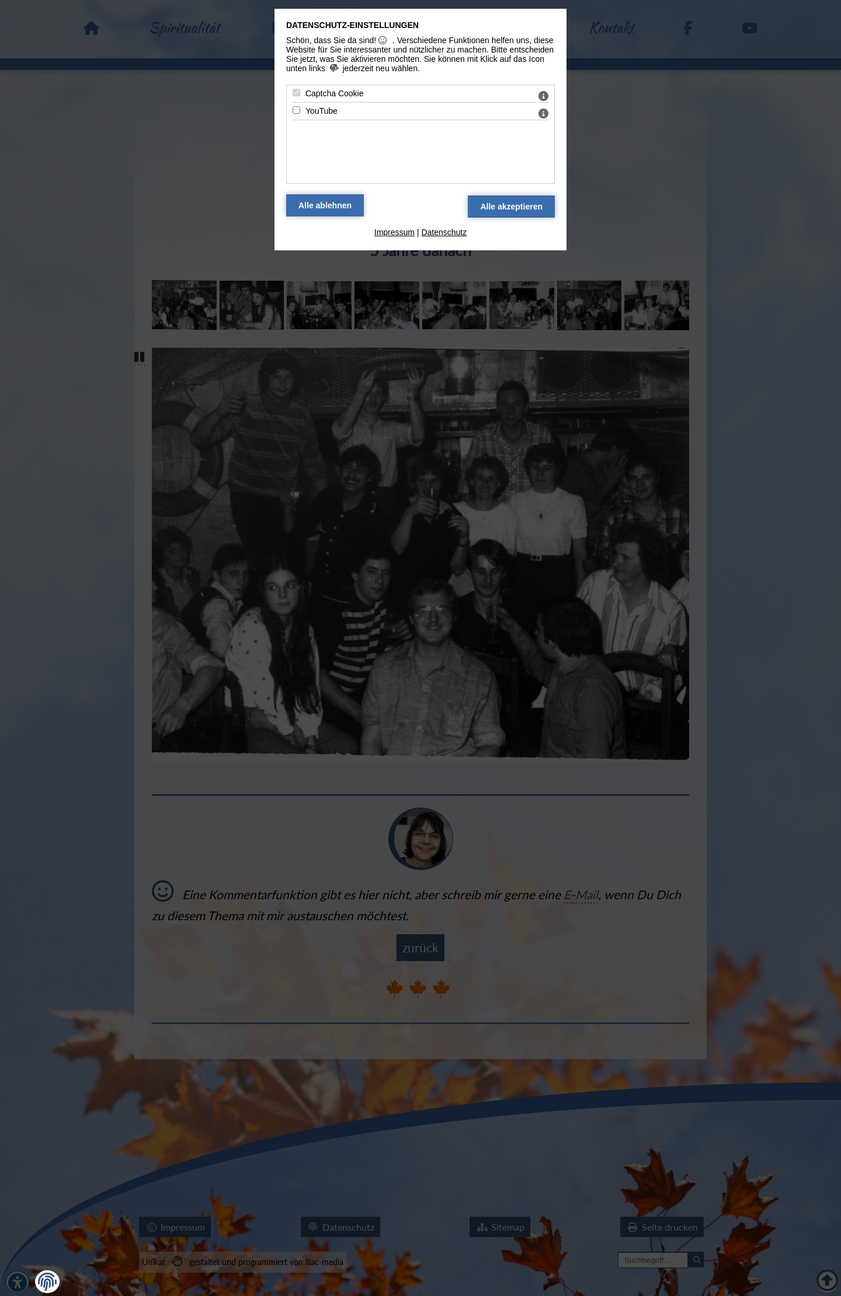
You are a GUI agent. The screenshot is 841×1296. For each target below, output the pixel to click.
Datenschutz (444, 232)
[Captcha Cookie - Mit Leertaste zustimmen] (296, 92)
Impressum (394, 232)
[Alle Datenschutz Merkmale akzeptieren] (511, 206)
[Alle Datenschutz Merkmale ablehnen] (325, 205)
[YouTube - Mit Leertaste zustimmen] (296, 110)
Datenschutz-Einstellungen (352, 25)
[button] (47, 1282)
